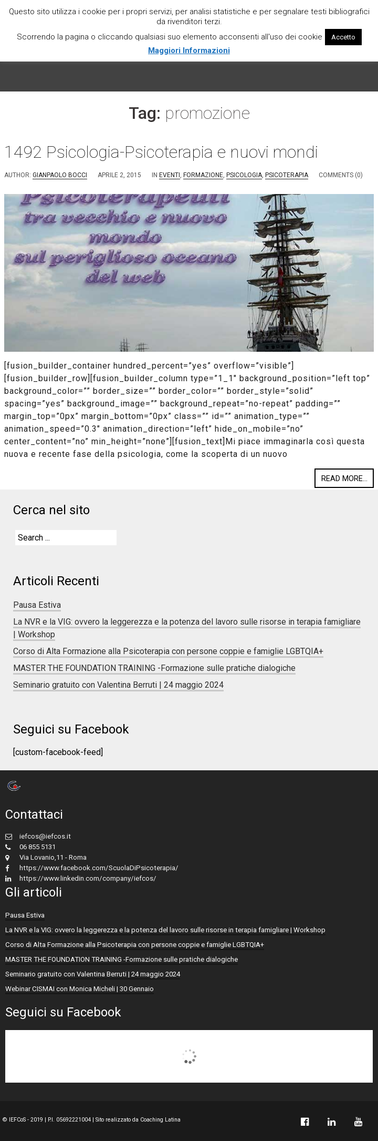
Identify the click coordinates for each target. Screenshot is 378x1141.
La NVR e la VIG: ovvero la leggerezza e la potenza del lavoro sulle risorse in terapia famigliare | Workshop (165, 930)
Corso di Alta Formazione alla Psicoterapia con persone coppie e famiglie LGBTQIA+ (168, 651)
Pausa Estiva (37, 605)
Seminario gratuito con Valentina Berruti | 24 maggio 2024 (118, 685)
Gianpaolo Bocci (60, 175)
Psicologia (244, 175)
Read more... (344, 478)
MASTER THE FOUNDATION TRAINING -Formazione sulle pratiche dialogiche (154, 668)
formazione (203, 175)
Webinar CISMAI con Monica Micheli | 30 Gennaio (79, 989)
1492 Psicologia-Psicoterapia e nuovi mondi (161, 152)
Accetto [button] (343, 37)
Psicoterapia (286, 175)
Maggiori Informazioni (189, 50)
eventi (169, 175)
